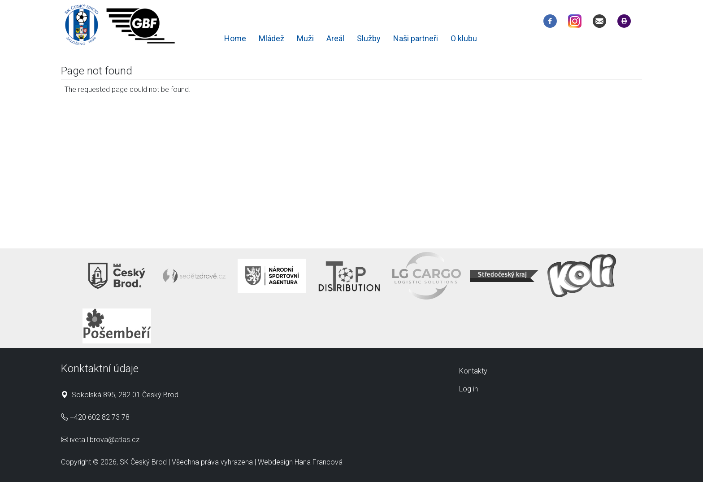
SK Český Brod (143, 462)
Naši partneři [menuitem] (415, 38)
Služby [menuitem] (369, 38)
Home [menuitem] (235, 38)
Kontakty (473, 371)
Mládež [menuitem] (271, 38)
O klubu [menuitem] (464, 38)
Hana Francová (319, 462)
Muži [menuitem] (305, 38)
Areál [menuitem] (335, 38)
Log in (468, 389)
